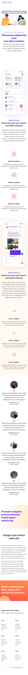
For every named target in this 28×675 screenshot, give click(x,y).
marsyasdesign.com (17, 667)
